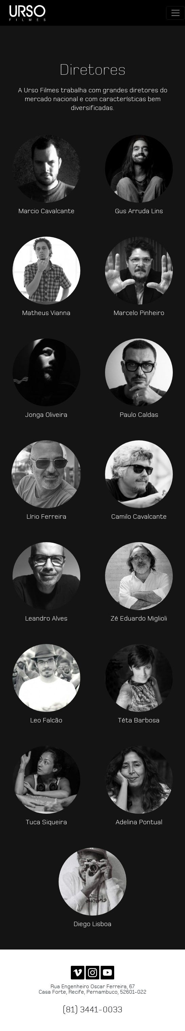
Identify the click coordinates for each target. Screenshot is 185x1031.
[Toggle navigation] (175, 13)
